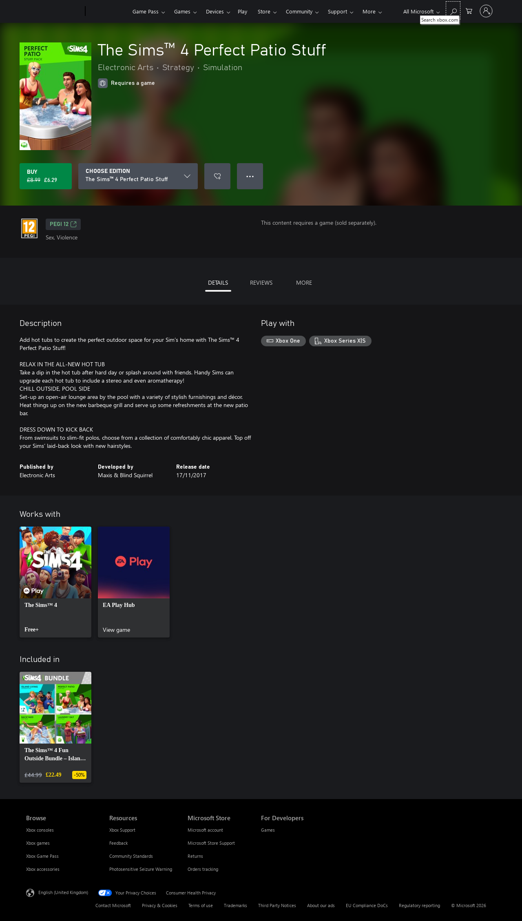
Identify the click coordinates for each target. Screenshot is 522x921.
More (369, 11)
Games (182, 11)
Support (337, 11)
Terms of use (200, 905)
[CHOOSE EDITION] (138, 176)
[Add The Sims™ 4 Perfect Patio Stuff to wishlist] (217, 176)
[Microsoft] (54, 11)
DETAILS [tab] (218, 282)
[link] (55, 582)
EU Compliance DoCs (367, 905)
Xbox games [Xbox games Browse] (38, 843)
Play (242, 11)
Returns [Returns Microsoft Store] (195, 856)
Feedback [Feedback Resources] (118, 843)
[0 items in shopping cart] (469, 10)
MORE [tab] (304, 282)
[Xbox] (107, 11)
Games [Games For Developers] (268, 829)
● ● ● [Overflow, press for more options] (250, 176)
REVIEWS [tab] (261, 282)
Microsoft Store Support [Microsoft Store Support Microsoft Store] (211, 843)
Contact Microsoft (113, 905)
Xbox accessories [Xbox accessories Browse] (43, 869)
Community (299, 11)
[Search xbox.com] (453, 10)
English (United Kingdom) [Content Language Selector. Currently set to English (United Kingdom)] (63, 892)
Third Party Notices (277, 905)
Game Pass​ (146, 11)
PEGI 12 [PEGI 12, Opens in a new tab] (63, 224)
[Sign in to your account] (486, 11)
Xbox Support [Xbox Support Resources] (122, 829)
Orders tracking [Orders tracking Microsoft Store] (203, 869)
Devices (215, 11)
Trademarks (235, 905)
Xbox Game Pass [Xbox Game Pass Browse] (42, 856)
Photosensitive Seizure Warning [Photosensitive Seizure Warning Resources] (140, 869)
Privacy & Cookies (159, 905)
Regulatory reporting (419, 905)
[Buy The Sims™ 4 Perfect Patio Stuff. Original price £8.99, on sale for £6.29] (46, 176)
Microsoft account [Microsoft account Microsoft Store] (205, 829)
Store (264, 11)
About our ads (321, 905)
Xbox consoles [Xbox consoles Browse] (40, 829)
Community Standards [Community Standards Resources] (131, 856)
